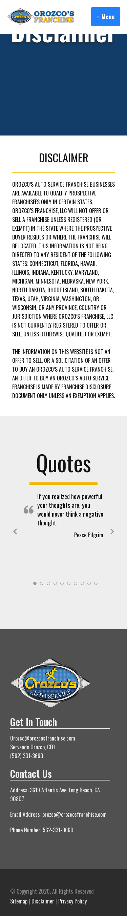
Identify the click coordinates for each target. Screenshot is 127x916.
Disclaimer (42, 901)
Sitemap (18, 901)
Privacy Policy (72, 901)
